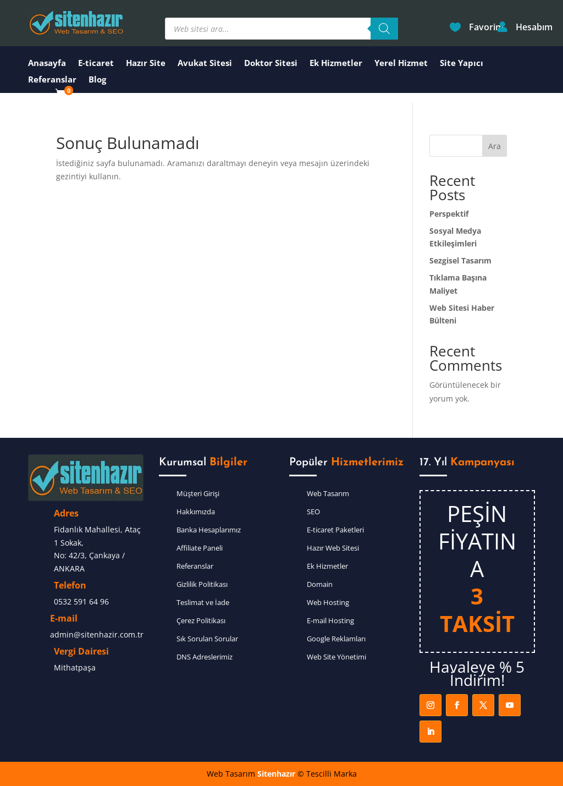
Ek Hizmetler (336, 63)
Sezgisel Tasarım (460, 260)
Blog (97, 80)
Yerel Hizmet (401, 63)
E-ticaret (96, 63)
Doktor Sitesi (270, 63)
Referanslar (52, 80)
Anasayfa (47, 63)
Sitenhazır (276, 773)
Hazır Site (145, 63)
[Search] (384, 29)
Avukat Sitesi (205, 63)
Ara (494, 146)
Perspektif (448, 213)
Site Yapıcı (461, 63)
